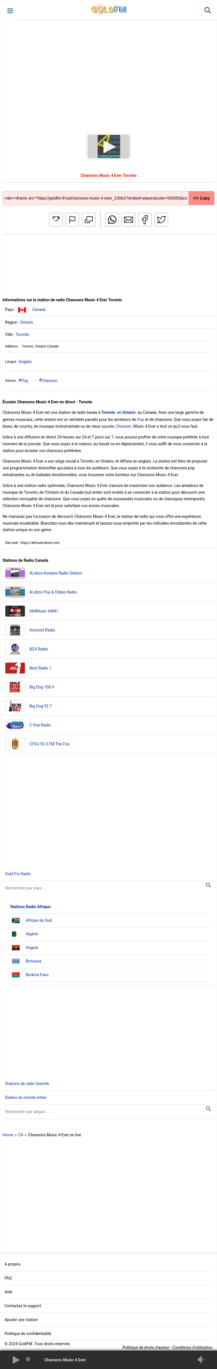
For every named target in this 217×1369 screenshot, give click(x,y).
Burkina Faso (37, 974)
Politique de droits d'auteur (145, 1347)
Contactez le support (23, 1306)
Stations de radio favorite (27, 1083)
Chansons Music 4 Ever (65, 1360)
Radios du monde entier (26, 1097)
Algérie (32, 934)
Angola (32, 947)
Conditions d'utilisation (192, 1347)
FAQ (8, 1278)
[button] (9, 10)
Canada (38, 309)
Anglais (25, 361)
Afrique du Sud (39, 920)
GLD (108, 9)
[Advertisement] (108, 72)
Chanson (49, 380)
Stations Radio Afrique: (30, 906)
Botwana (33, 961)
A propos (12, 1264)
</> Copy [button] (201, 198)
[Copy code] (108, 193)
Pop (24, 380)
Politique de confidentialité (28, 1333)
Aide (8, 1292)
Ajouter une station (21, 1319)
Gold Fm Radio (18, 874)
